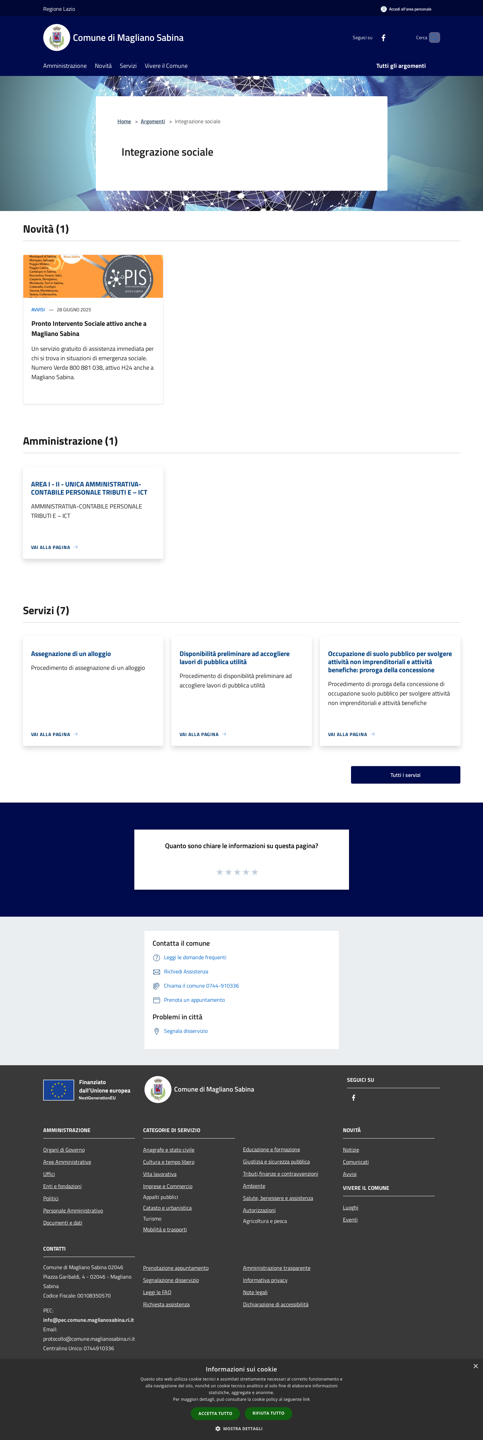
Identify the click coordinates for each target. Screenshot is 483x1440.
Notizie (351, 1150)
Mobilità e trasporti (165, 1229)
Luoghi (350, 1207)
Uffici (49, 1174)
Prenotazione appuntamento (176, 1268)
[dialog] (241, 1399)
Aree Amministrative (67, 1162)
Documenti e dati (62, 1223)
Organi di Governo (64, 1150)
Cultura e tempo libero (168, 1162)
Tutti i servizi (406, 775)
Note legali (255, 1292)
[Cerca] (432, 37)
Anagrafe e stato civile (168, 1150)
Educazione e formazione (271, 1149)
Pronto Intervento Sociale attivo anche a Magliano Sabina (88, 328)
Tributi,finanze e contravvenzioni (280, 1174)
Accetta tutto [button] (215, 1413)
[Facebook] (372, 37)
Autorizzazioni (259, 1210)
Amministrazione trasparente (277, 1268)
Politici (51, 1198)
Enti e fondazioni (62, 1186)
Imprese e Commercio (167, 1186)
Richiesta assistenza (166, 1304)
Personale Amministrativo (73, 1210)
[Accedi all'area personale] (406, 9)
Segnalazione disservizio (171, 1280)
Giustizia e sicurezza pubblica (276, 1161)
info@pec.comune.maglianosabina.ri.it (88, 1320)
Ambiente (254, 1186)
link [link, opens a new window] (306, 1399)
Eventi (350, 1219)
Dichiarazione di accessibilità (275, 1304)
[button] (241, 1428)
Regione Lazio (59, 9)
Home (124, 121)
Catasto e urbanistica (167, 1208)
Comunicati (356, 1162)
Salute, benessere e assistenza (278, 1198)
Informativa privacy (265, 1280)
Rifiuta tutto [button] (268, 1413)
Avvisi (38, 309)
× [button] (475, 1366)
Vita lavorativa (160, 1174)
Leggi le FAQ (157, 1292)
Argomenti (153, 121)
